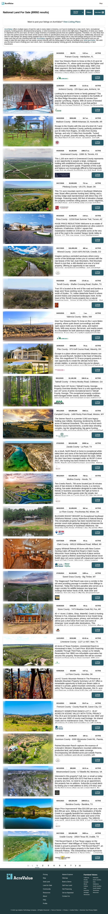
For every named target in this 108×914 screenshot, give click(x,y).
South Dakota (97, 888)
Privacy (65, 910)
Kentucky (86, 890)
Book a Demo (66, 881)
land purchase (89, 40)
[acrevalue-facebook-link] (14, 883)
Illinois (85, 884)
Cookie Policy (74, 910)
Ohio (94, 882)
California (86, 877)
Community (47, 889)
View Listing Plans (72, 22)
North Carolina (97, 880)
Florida (86, 880)
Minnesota (87, 894)
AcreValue (8, 29)
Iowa (85, 888)
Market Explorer (67, 874)
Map (101, 3)
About (45, 896)
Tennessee (96, 890)
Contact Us (66, 896)
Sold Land (46, 881)
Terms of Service (56, 910)
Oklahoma (96, 884)
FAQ (44, 900)
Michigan (86, 892)
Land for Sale (47, 885)
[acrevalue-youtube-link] (31, 883)
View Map (99, 12)
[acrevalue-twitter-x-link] (19, 883)
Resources (46, 892)
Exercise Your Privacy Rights (88, 910)
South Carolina (97, 886)
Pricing (45, 874)
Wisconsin (96, 892)
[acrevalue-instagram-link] (25, 883)
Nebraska (95, 877)
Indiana (86, 886)
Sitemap (65, 878)
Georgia (86, 882)
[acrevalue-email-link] (8, 883)
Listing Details (97, 77)
